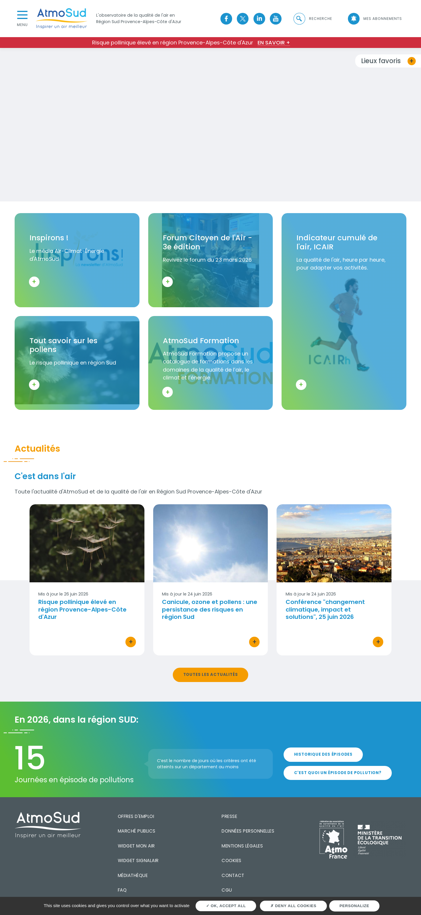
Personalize (354, 906)
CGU (227, 890)
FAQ (122, 890)
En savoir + (274, 42)
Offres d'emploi (136, 816)
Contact (233, 875)
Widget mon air (136, 846)
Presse (229, 816)
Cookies (231, 860)
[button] (312, 19)
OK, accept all (226, 906)
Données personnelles (248, 831)
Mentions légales (242, 846)
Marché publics (137, 831)
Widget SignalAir (138, 860)
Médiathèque (133, 875)
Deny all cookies (293, 906)
